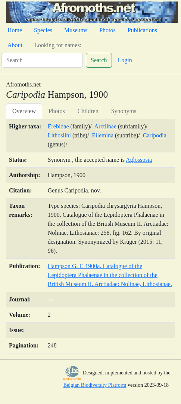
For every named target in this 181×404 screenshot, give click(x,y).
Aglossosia (139, 160)
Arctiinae (105, 126)
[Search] (42, 60)
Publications (142, 30)
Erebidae (58, 126)
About (14, 45)
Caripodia (154, 135)
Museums (75, 30)
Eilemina (102, 135)
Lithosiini (59, 135)
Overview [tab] (24, 111)
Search (99, 60)
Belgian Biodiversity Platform (95, 385)
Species (43, 30)
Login (125, 60)
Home (14, 30)
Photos (107, 30)
